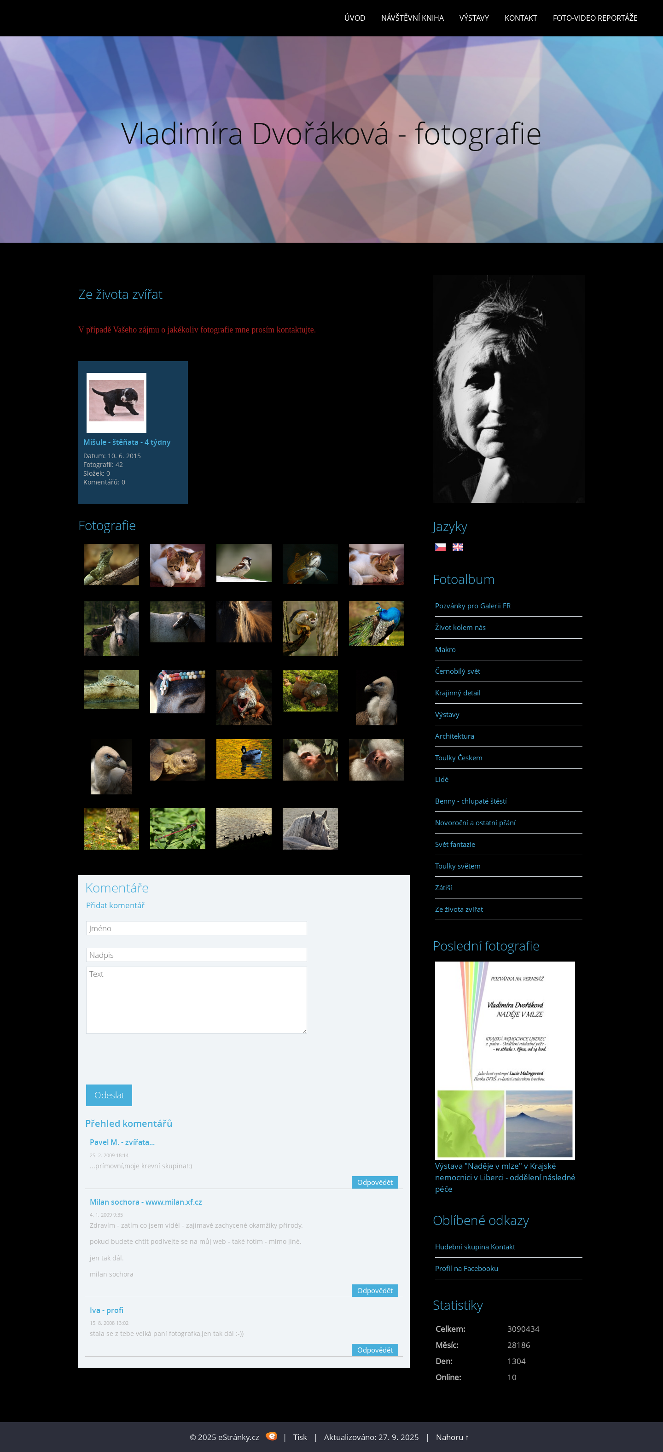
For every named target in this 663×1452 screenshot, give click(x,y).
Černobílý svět (457, 671)
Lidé (441, 779)
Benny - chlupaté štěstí (471, 800)
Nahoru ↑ (452, 1437)
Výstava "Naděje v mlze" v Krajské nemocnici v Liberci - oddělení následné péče (505, 1177)
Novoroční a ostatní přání (475, 822)
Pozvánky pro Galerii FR (473, 605)
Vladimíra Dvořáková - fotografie (331, 133)
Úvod (355, 18)
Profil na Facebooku (466, 1268)
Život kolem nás (460, 627)
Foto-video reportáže (595, 18)
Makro (445, 649)
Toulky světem (458, 865)
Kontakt (521, 18)
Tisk (300, 1437)
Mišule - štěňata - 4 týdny (127, 442)
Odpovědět (375, 1182)
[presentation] (156, 1056)
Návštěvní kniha (412, 18)
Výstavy (474, 18)
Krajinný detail (458, 692)
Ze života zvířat (459, 909)
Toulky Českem (459, 757)
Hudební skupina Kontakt (475, 1246)
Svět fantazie (455, 844)
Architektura (454, 736)
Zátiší (443, 887)
